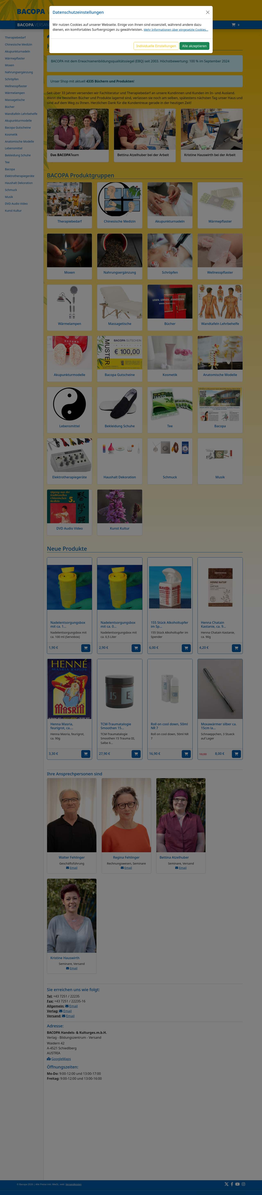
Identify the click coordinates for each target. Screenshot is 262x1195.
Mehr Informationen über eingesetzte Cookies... (176, 30)
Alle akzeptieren (194, 46)
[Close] (207, 12)
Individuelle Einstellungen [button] (156, 46)
